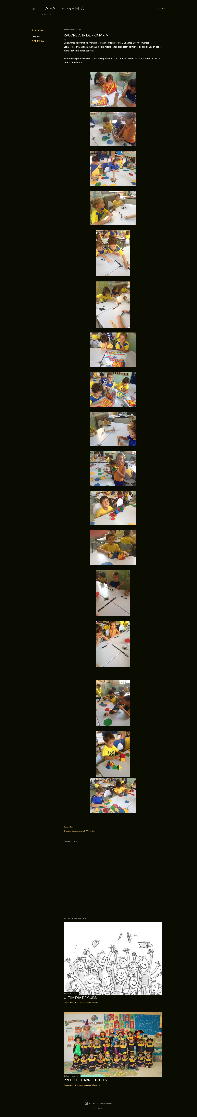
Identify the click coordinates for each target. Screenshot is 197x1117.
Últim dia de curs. (80, 997)
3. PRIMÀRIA (38, 41)
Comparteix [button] (38, 30)
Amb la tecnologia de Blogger (99, 1103)
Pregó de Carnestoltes (85, 1080)
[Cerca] (161, 8)
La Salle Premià (63, 8)
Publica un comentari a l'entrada (87, 1003)
